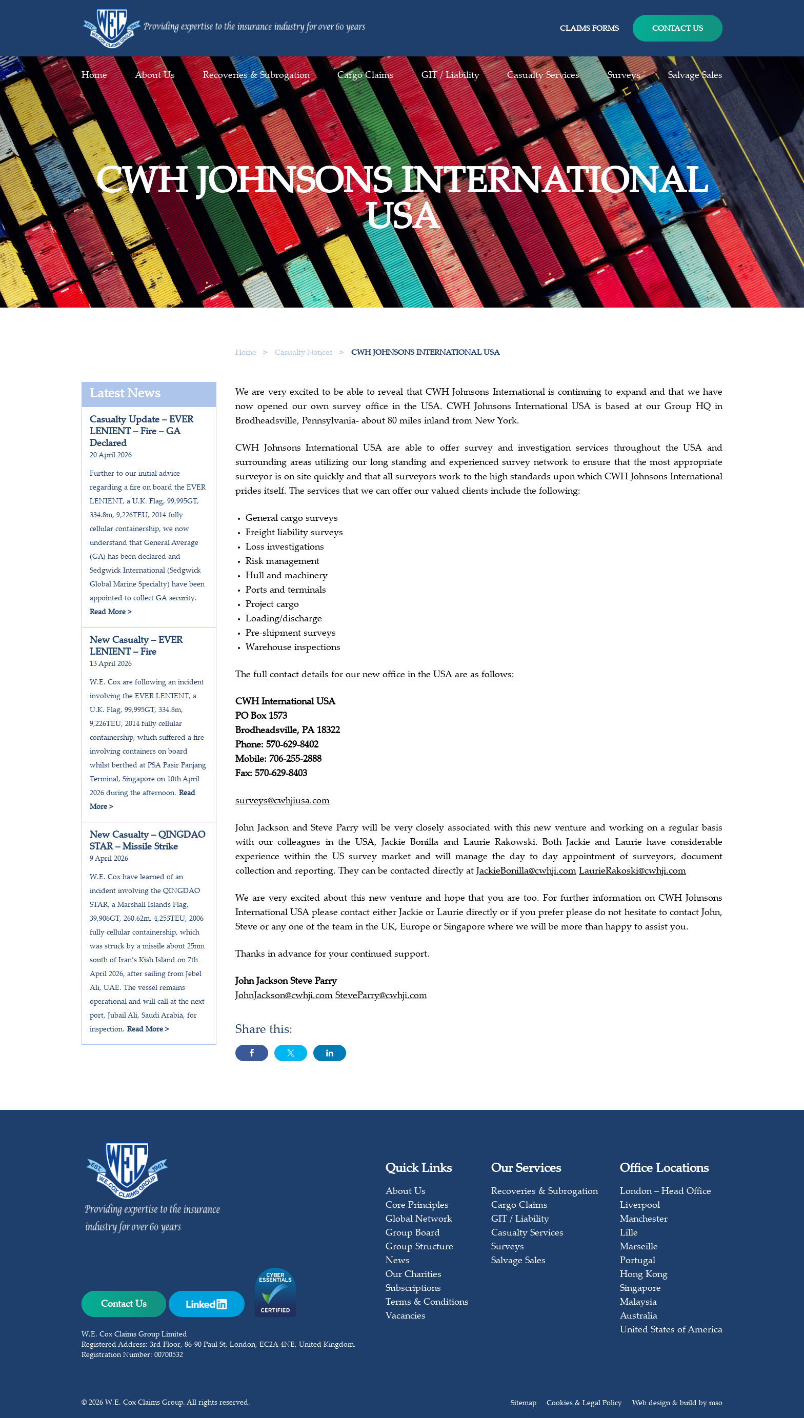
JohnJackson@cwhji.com (284, 1000)
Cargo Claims (365, 75)
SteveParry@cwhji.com (381, 1000)
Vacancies (406, 1316)
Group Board (413, 1233)
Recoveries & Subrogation (256, 75)
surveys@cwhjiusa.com (282, 805)
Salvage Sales (695, 75)
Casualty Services (543, 75)
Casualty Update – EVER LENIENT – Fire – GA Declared (141, 432)
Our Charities (413, 1275)
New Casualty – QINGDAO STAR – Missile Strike (147, 841)
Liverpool (640, 1205)
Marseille (639, 1247)
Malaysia (638, 1302)
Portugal (637, 1261)
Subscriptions (413, 1288)
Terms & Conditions (427, 1302)
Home (94, 75)
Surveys (624, 75)
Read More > (110, 612)
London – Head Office (665, 1192)
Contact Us (677, 29)
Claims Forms (589, 29)
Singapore (640, 1288)
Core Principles (417, 1205)
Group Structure (419, 1247)
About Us (155, 75)
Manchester (644, 1219)
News (398, 1261)
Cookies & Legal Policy (584, 1403)
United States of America (671, 1330)
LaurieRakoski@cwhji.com (632, 875)
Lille (629, 1233)
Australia (638, 1316)
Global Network (419, 1219)
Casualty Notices (304, 353)
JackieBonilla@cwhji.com (526, 875)
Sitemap (523, 1403)
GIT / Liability (450, 75)
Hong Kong (644, 1275)
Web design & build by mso (677, 1403)
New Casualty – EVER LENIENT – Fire (136, 646)
